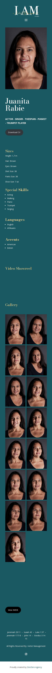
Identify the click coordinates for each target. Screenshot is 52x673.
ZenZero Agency (34, 667)
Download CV (14, 132)
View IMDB (13, 610)
